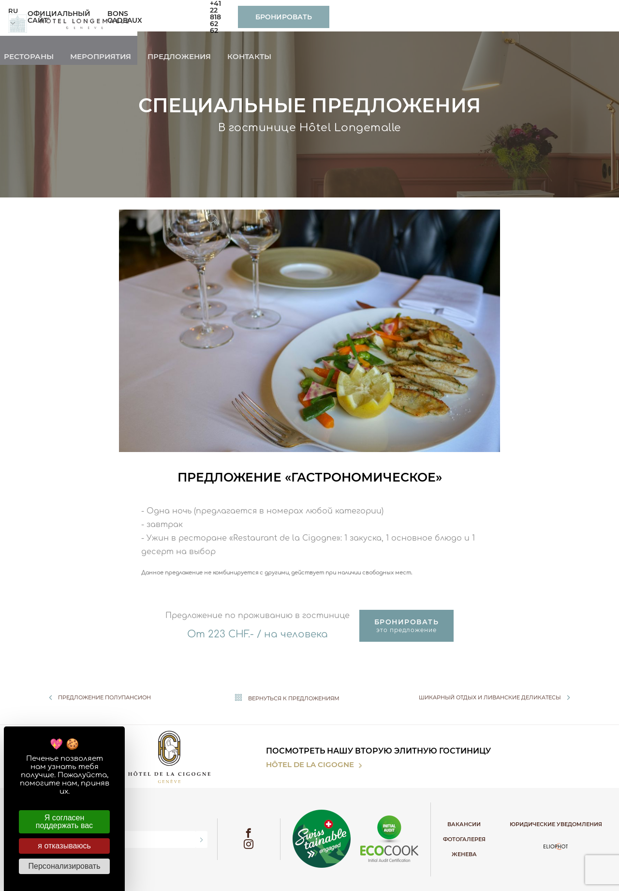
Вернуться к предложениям (284, 698)
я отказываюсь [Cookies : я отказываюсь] (64, 846)
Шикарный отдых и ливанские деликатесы (497, 697)
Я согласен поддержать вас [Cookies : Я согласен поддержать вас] (64, 822)
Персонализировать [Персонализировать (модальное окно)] (65, 866)
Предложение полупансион (97, 697)
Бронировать (553, 17)
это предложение (406, 626)
